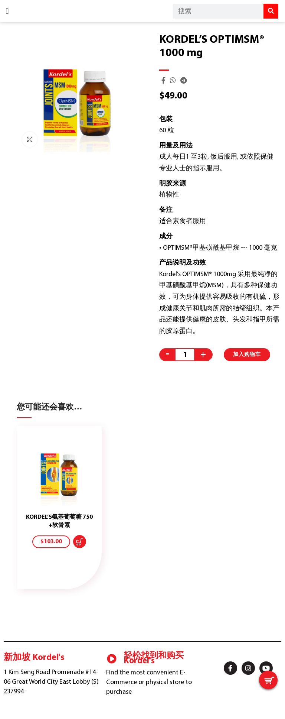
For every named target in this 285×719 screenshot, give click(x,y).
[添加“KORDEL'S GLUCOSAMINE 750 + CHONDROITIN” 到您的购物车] (79, 541)
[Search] (270, 11)
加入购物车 (247, 354)
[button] (7, 11)
